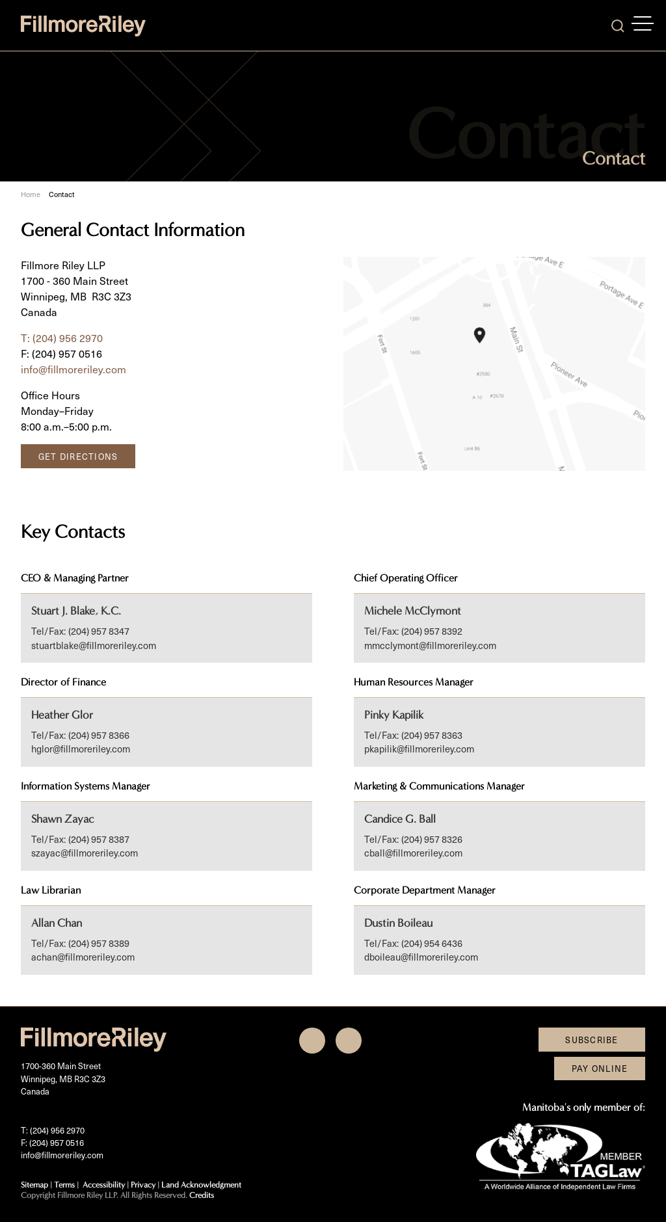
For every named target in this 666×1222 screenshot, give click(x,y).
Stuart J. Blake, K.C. (76, 611)
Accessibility (104, 1184)
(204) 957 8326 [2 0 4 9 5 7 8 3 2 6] (431, 839)
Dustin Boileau (398, 923)
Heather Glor (62, 715)
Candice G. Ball (400, 819)
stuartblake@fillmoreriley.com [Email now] (93, 645)
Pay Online (600, 1068)
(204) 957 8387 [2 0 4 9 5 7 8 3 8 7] (98, 839)
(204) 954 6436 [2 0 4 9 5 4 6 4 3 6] (431, 943)
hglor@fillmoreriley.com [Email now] (80, 748)
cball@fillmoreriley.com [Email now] (413, 852)
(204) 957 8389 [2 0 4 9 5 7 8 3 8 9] (98, 943)
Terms (64, 1184)
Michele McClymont (412, 611)
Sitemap (34, 1184)
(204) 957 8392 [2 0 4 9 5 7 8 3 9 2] (431, 631)
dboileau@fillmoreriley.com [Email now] (421, 957)
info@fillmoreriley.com (73, 369)
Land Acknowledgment (201, 1184)
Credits (201, 1195)
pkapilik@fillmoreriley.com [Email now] (419, 748)
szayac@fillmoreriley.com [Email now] (84, 852)
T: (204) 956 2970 (62, 337)
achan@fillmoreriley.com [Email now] (83, 957)
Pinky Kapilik (393, 715)
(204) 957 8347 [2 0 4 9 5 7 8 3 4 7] (98, 631)
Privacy (143, 1184)
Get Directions (78, 456)
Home (30, 194)
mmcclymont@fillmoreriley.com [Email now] (430, 645)
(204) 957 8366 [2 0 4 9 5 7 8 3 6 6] (98, 735)
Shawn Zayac (62, 819)
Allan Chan (56, 923)
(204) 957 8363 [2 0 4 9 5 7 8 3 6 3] (431, 735)
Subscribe (592, 1039)
